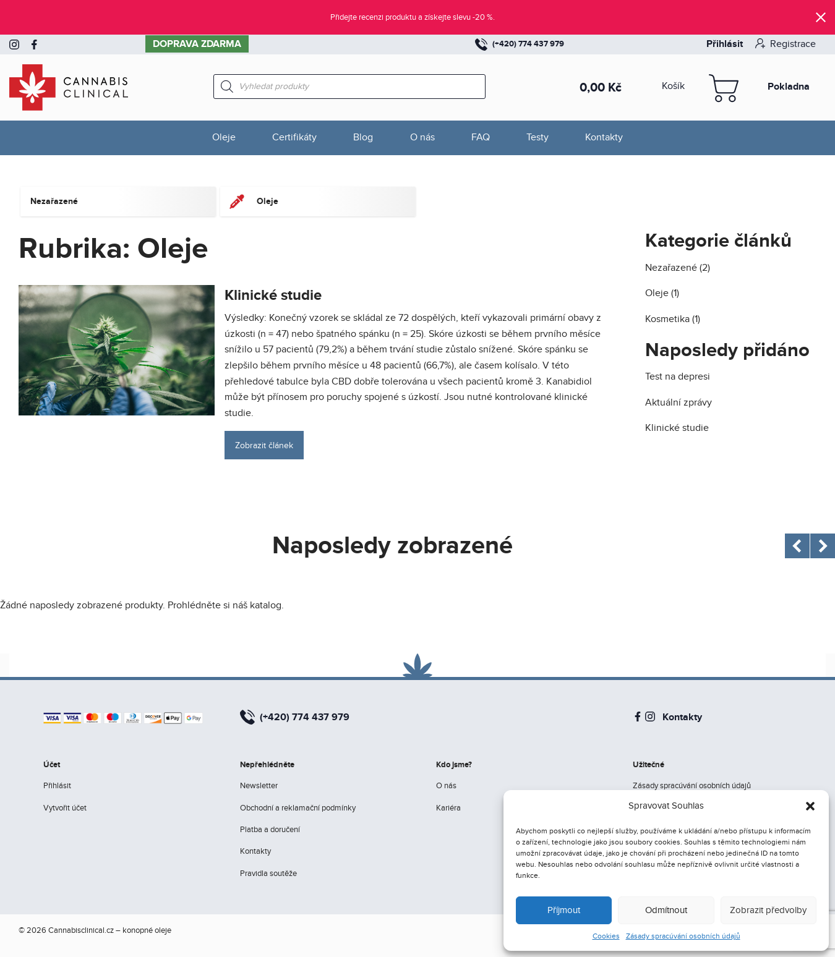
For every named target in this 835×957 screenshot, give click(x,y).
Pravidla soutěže (268, 873)
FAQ (480, 137)
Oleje (224, 137)
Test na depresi (677, 377)
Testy (537, 137)
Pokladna (789, 86)
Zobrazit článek (264, 445)
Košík (673, 86)
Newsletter (259, 786)
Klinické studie (273, 295)
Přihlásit (724, 44)
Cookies (606, 936)
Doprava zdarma (197, 44)
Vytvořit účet (65, 808)
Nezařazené (671, 268)
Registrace (785, 44)
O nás (422, 137)
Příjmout (563, 910)
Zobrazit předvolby (768, 910)
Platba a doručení (270, 830)
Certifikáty (294, 137)
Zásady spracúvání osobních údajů (683, 936)
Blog (363, 137)
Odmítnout (666, 910)
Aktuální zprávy (678, 403)
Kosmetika (667, 319)
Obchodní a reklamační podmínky (298, 808)
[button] (810, 806)
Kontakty (604, 137)
